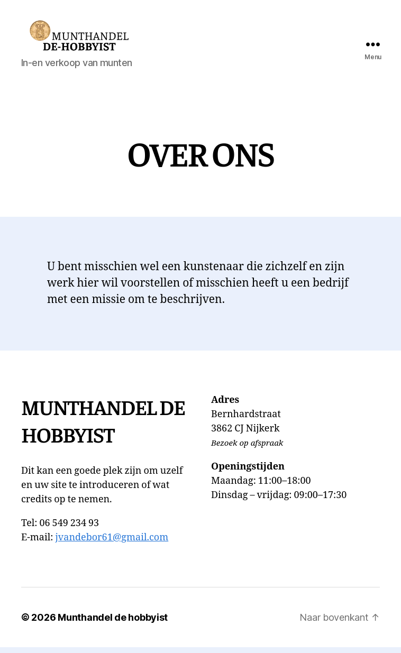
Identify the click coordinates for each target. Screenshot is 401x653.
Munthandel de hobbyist (113, 623)
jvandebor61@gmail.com (111, 543)
